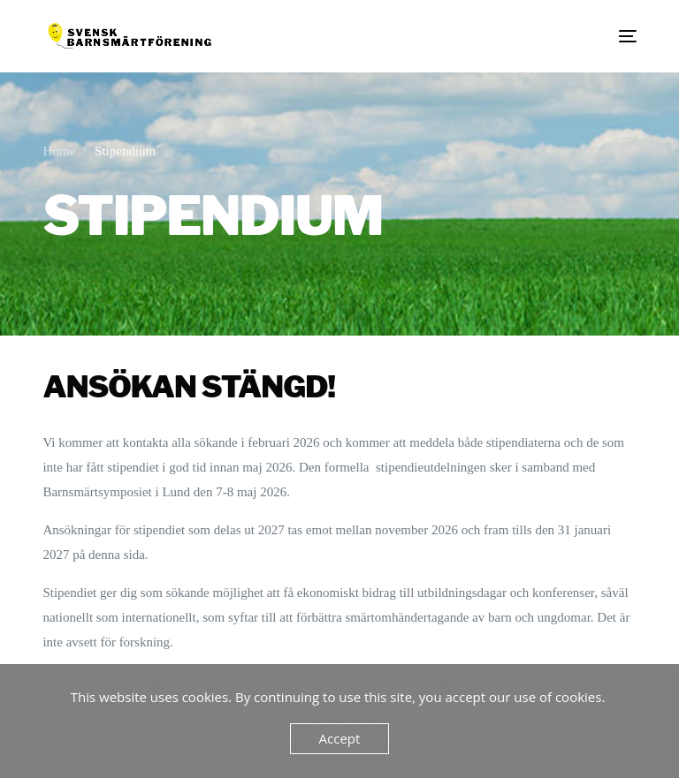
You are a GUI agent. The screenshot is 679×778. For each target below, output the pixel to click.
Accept (340, 738)
